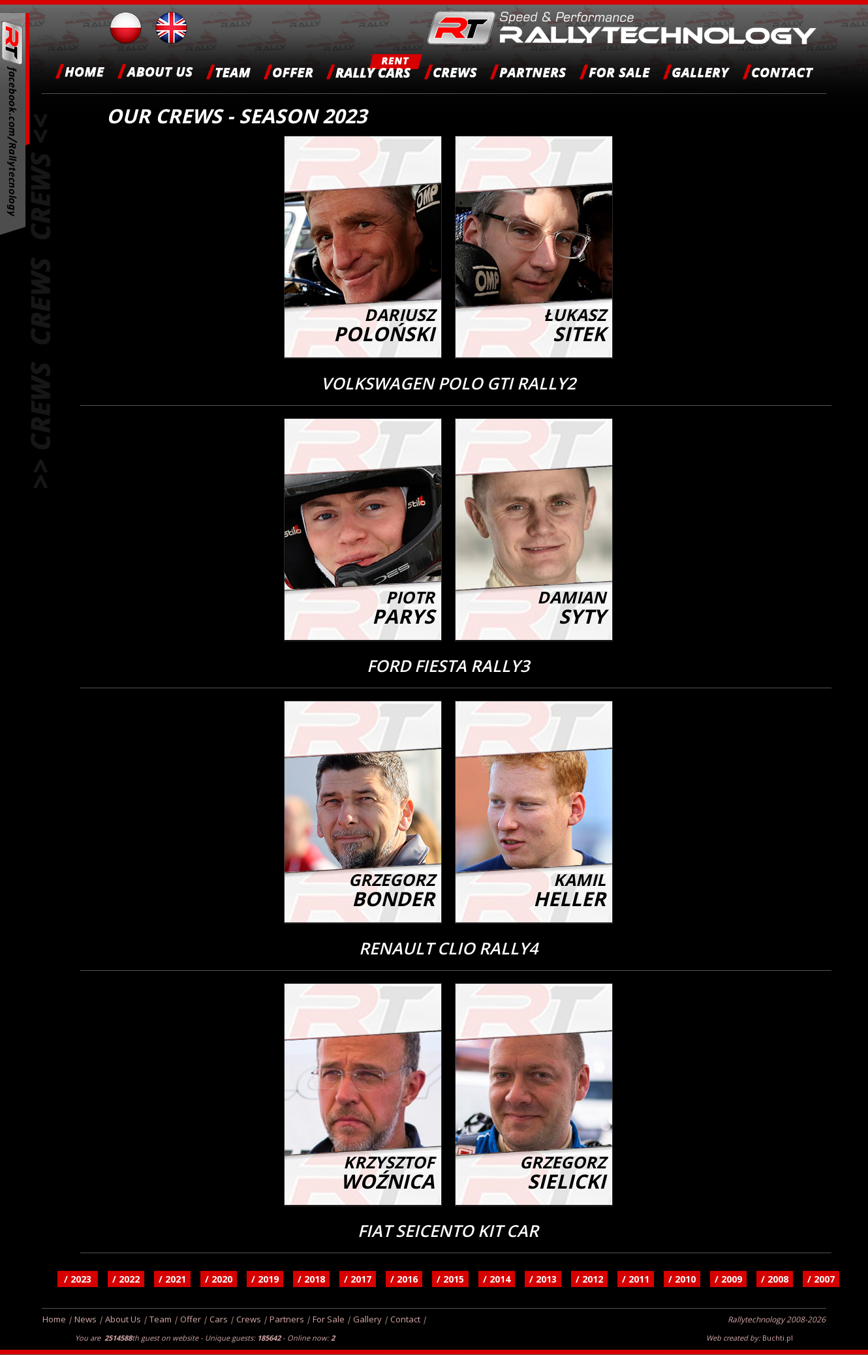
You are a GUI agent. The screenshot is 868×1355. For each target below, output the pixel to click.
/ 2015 (450, 1279)
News (85, 1319)
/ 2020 (218, 1279)
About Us (123, 1319)
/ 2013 (543, 1279)
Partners (287, 1319)
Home (54, 1319)
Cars (218, 1319)
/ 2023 (77, 1279)
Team (160, 1319)
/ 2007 (821, 1279)
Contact (405, 1319)
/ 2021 (172, 1279)
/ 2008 (774, 1279)
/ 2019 (265, 1279)
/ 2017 (357, 1279)
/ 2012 (589, 1279)
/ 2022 (126, 1279)
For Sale (329, 1319)
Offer (190, 1319)
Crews (248, 1319)
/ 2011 (635, 1279)
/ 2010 (682, 1279)
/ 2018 (311, 1279)
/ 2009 (728, 1279)
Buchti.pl (777, 1338)
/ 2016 (404, 1279)
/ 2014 (496, 1279)
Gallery (367, 1319)
